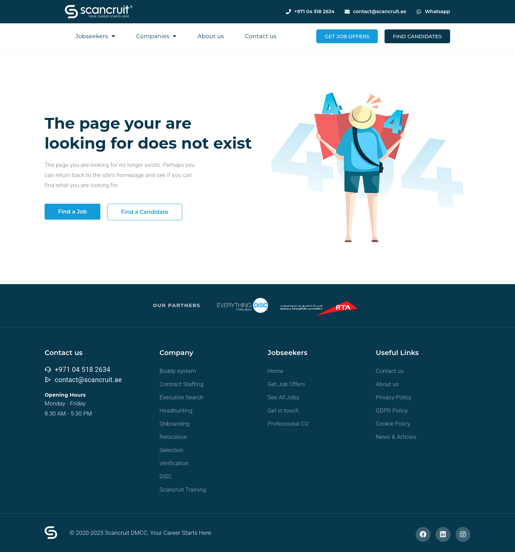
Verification (174, 463)
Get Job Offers (286, 384)
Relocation (173, 436)
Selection (171, 450)
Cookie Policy (393, 423)
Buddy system (178, 371)
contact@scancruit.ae (379, 11)
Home (275, 371)
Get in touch (283, 410)
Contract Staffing (181, 384)
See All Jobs (283, 397)
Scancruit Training (183, 489)
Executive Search (181, 397)
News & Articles (396, 436)
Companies (156, 36)
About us (210, 36)
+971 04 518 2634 (314, 11)
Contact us (260, 36)
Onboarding (175, 423)
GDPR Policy (392, 410)
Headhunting (176, 410)
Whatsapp (437, 11)
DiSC (166, 476)
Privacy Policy (393, 397)
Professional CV (288, 423)
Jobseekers (95, 36)
